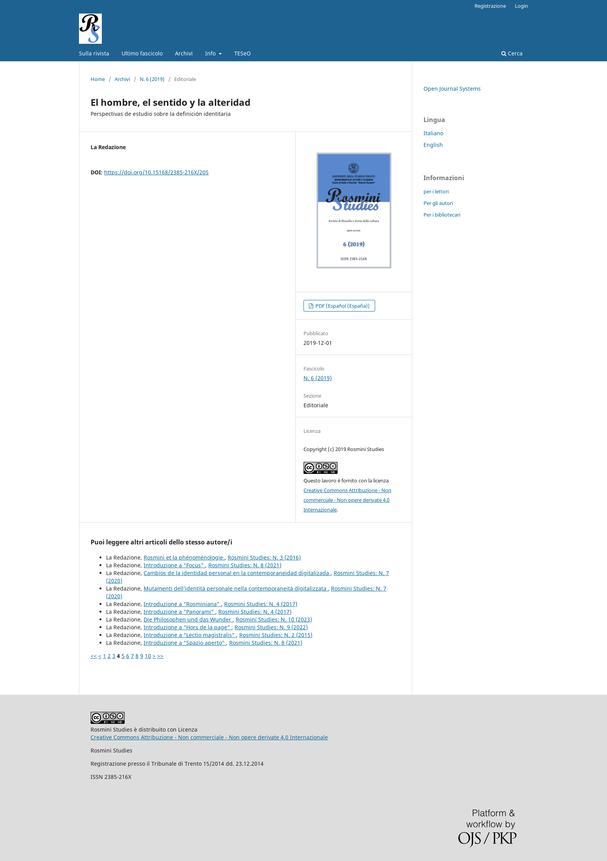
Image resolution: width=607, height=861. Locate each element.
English (433, 144)
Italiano (433, 133)
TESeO (242, 53)
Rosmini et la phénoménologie (184, 557)
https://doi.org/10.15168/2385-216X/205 (156, 172)
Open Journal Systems (452, 88)
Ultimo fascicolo (142, 53)
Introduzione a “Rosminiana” (182, 604)
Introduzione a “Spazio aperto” (185, 642)
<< (94, 656)
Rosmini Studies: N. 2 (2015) (275, 635)
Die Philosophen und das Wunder (188, 619)
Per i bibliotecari (442, 214)
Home (98, 79)
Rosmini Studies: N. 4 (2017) (260, 604)
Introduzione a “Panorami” (179, 611)
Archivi (184, 53)
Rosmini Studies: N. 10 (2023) (274, 619)
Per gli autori (438, 203)
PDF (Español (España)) (342, 305)
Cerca (512, 53)
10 (148, 656)
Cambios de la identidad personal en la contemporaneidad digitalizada (237, 573)
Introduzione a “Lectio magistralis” (190, 635)
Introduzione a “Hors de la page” (187, 627)
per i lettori (436, 191)
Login (521, 5)
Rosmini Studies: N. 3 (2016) (264, 557)
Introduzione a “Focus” (174, 565)
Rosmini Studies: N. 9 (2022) (271, 627)
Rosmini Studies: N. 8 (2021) (244, 565)
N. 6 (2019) (152, 79)
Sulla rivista (94, 53)
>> (160, 656)
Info (211, 53)
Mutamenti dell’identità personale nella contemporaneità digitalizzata (236, 588)
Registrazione (490, 5)
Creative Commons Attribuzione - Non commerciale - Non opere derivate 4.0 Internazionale (347, 500)
